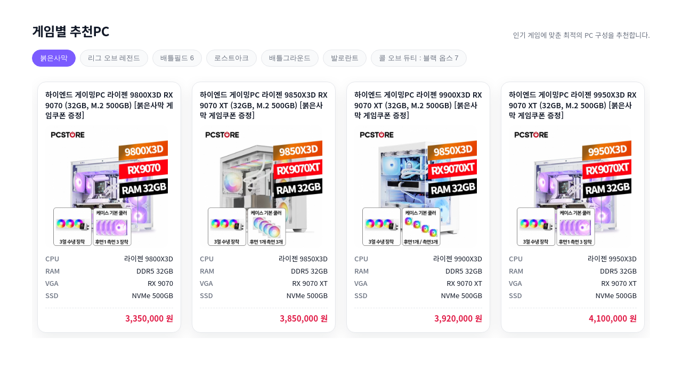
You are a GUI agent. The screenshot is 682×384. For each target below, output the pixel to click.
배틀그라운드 (290, 58)
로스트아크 (231, 58)
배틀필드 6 (177, 58)
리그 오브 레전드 (114, 58)
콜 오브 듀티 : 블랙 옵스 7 (419, 58)
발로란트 (345, 58)
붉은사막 (54, 58)
